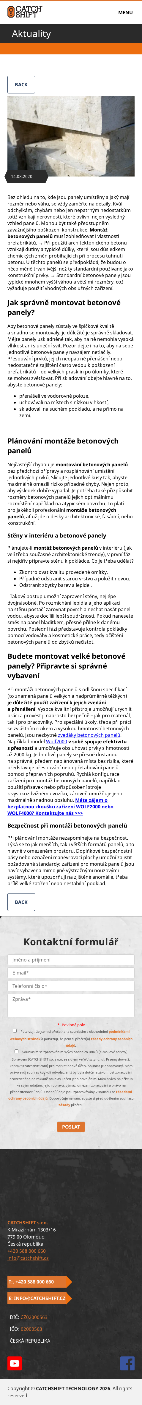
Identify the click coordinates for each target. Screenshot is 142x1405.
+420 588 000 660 (26, 1251)
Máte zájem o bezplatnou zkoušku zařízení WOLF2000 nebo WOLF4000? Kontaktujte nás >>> (60, 806)
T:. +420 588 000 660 (31, 1281)
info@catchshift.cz (28, 1258)
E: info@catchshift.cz (37, 1298)
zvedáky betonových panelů (89, 735)
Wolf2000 (56, 741)
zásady (65, 1105)
